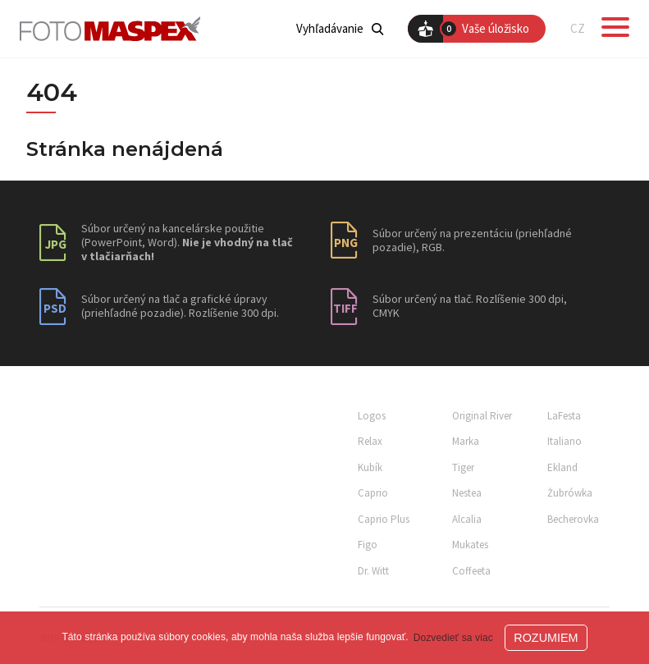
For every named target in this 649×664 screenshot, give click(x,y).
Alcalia (467, 519)
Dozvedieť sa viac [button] (453, 637)
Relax (370, 441)
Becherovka (573, 519)
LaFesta (564, 416)
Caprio (373, 493)
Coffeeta (471, 571)
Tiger (463, 467)
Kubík (370, 467)
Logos (372, 416)
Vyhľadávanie (339, 28)
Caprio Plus (383, 519)
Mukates (470, 545)
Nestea (467, 493)
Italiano (564, 441)
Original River (482, 416)
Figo (367, 545)
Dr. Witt (373, 571)
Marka (465, 441)
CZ (577, 28)
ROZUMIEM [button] (546, 637)
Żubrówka (569, 493)
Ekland (562, 467)
